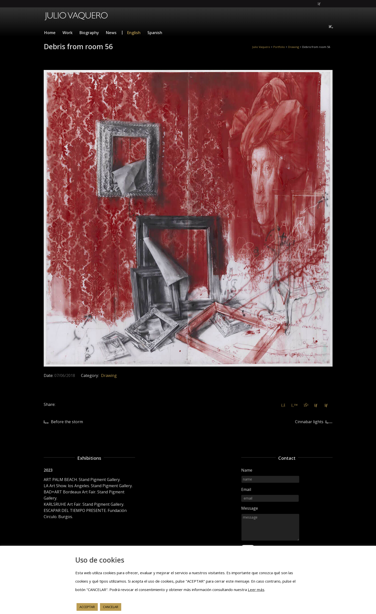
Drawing (109, 375)
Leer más (256, 589)
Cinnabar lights (309, 421)
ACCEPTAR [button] (87, 607)
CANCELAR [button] (110, 607)
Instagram (332, 4)
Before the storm (67, 421)
